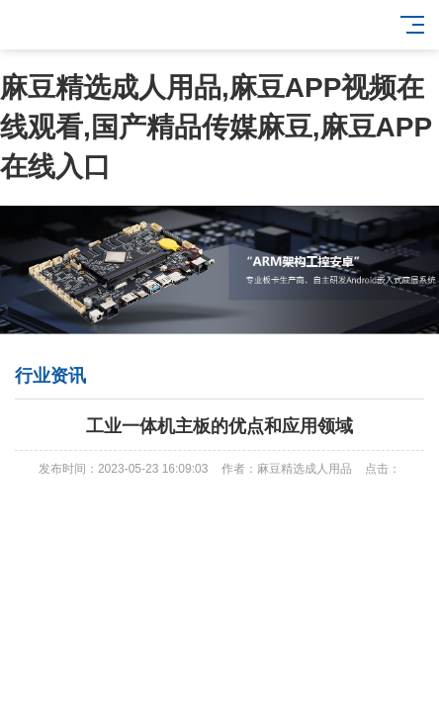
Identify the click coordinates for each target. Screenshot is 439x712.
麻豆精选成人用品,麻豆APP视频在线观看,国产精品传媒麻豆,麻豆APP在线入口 (216, 127)
